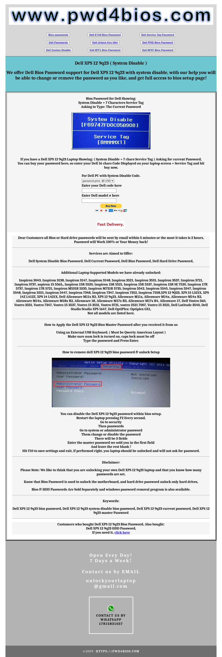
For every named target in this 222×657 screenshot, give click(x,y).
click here (122, 532)
